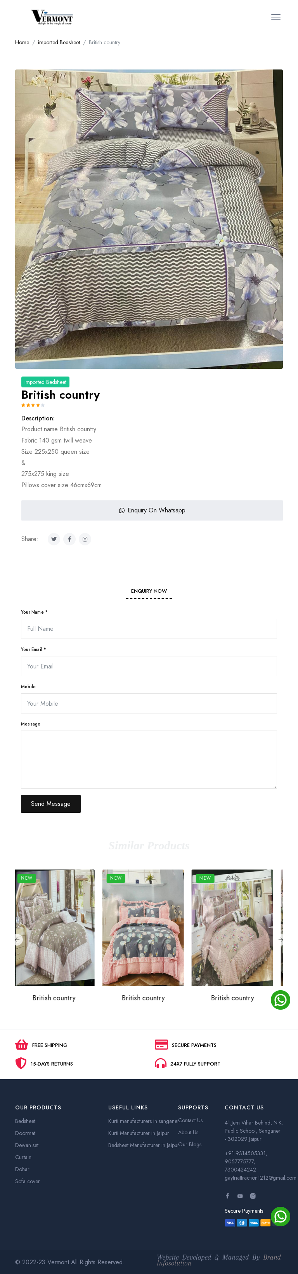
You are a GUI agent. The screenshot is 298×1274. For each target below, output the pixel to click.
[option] (149, 223)
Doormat (25, 1133)
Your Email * (33, 649)
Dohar (22, 1169)
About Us (188, 1132)
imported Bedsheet (59, 42)
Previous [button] (17, 940)
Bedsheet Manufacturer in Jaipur (143, 1145)
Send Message (51, 803)
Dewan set (26, 1145)
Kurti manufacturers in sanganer (143, 1121)
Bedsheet (25, 1121)
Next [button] (281, 940)
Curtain (23, 1157)
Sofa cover (27, 1181)
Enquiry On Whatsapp (152, 510)
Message (30, 724)
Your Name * (34, 612)
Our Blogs (189, 1144)
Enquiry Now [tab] (149, 591)
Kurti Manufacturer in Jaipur (138, 1133)
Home (22, 42)
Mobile (28, 687)
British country (59, 998)
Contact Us (190, 1120)
